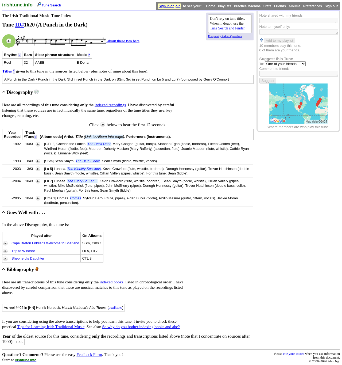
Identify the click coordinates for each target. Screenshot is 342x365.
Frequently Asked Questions (225, 36)
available (115, 308)
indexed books (111, 282)
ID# (19, 25)
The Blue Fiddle (88, 161)
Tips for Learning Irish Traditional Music (50, 326)
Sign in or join (170, 6)
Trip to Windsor (23, 251)
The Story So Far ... (82, 181)
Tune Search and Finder (227, 28)
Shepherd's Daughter (27, 258)
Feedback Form (89, 354)
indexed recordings (110, 104)
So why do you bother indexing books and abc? (141, 326)
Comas (75, 198)
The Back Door (99, 144)
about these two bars (122, 41)
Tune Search (51, 5)
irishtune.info (17, 4)
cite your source (293, 354)
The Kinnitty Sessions (83, 169)
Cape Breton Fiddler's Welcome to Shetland (45, 243)
